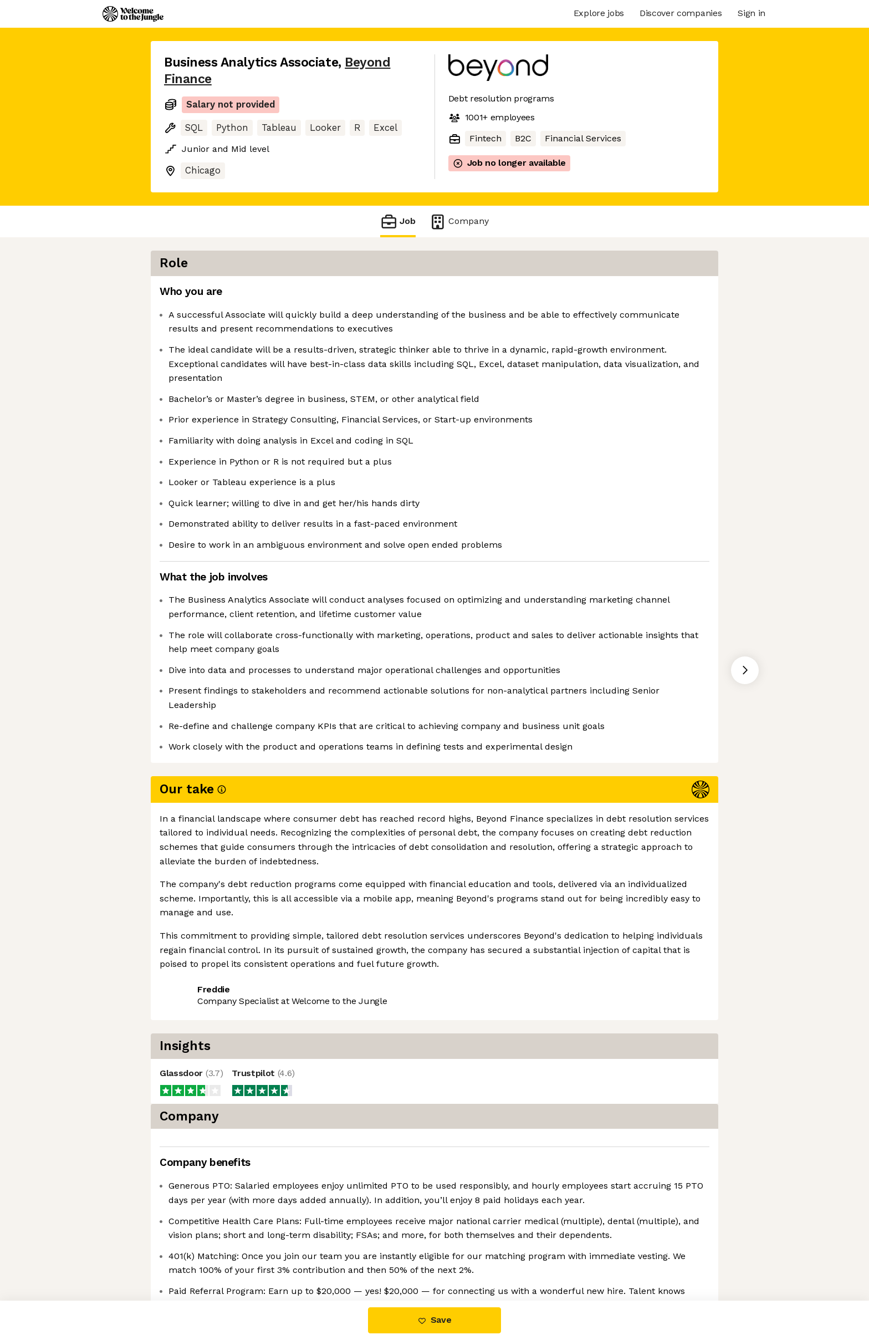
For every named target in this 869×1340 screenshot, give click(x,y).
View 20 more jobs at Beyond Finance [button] (322, 1003)
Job (398, 221)
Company (459, 221)
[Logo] (133, 14)
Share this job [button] (194, 1003)
